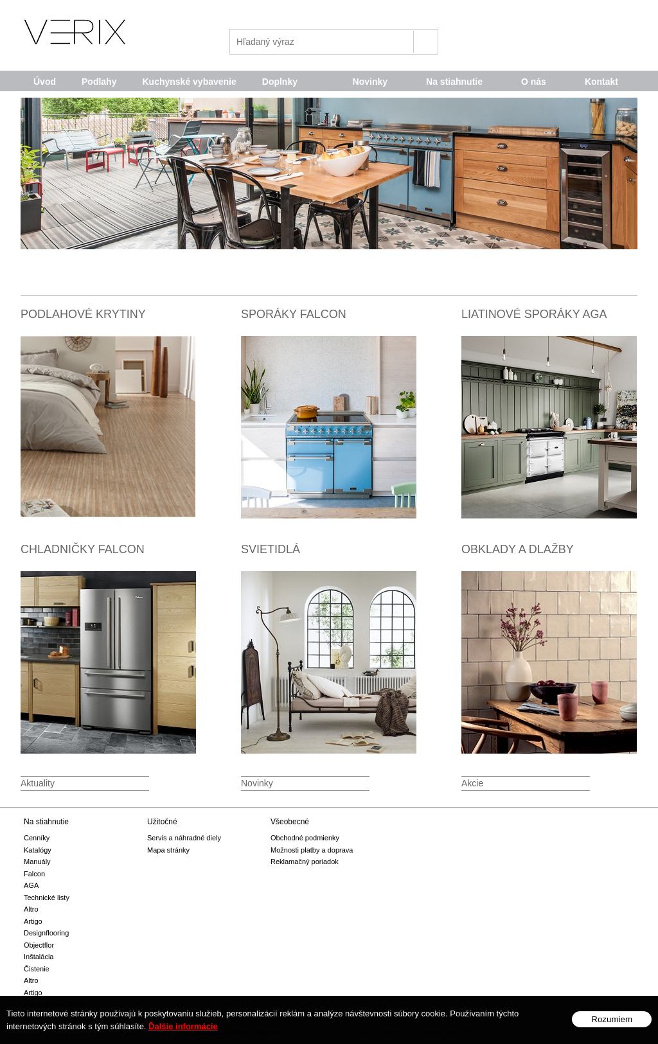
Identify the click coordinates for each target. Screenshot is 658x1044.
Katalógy (37, 850)
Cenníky (36, 838)
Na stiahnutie (454, 81)
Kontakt (601, 81)
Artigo (33, 921)
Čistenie (36, 969)
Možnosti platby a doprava (312, 850)
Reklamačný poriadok (305, 861)
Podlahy (99, 81)
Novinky (370, 81)
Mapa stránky (168, 850)
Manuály (37, 861)
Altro (31, 909)
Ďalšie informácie (183, 1026)
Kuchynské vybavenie (189, 81)
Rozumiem (611, 1019)
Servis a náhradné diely (184, 838)
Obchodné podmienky (305, 838)
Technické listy (46, 897)
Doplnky (280, 81)
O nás (533, 81)
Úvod (44, 81)
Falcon (34, 874)
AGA (31, 885)
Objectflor (39, 945)
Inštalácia (38, 956)
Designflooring (46, 933)
